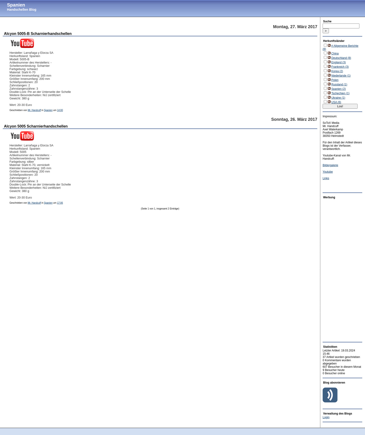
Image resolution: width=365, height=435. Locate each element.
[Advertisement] (337, 269)
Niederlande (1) (341, 75)
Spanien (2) (338, 89)
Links (326, 178)
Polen (334, 80)
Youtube (328, 171)
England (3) (338, 62)
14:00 (60, 110)
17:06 (60, 203)
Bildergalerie (330, 165)
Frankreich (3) (340, 66)
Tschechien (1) (340, 93)
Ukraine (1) (338, 97)
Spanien (16, 4)
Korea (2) (337, 71)
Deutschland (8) (341, 58)
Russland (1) (339, 84)
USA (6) (336, 102)
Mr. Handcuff (34, 110)
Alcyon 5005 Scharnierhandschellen (36, 126)
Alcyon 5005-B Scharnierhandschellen (38, 34)
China (334, 53)
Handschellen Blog (21, 9)
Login (326, 417)
